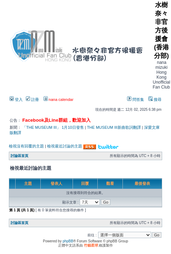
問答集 (135, 99)
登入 (16, 99)
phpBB (68, 241)
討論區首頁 (19, 156)
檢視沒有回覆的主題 (26, 146)
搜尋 (154, 99)
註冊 (32, 99)
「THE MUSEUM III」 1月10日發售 (53, 127)
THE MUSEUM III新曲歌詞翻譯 (114, 127)
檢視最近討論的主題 (64, 146)
